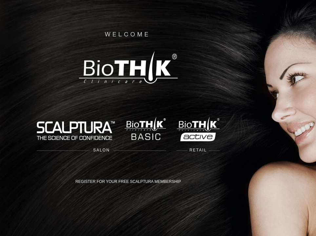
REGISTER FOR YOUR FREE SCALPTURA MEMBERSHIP (128, 181)
